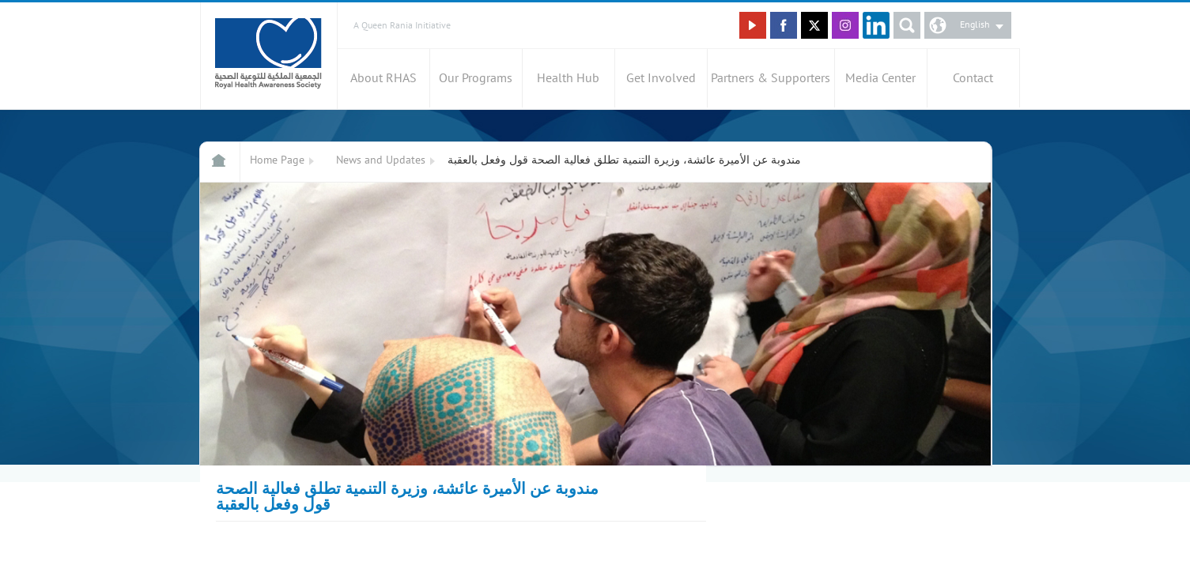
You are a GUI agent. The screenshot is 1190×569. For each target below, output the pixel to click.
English (975, 24)
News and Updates (380, 160)
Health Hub (568, 78)
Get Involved (661, 78)
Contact (973, 78)
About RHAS (383, 78)
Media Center (880, 78)
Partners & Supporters (770, 78)
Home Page (277, 160)
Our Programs (475, 78)
